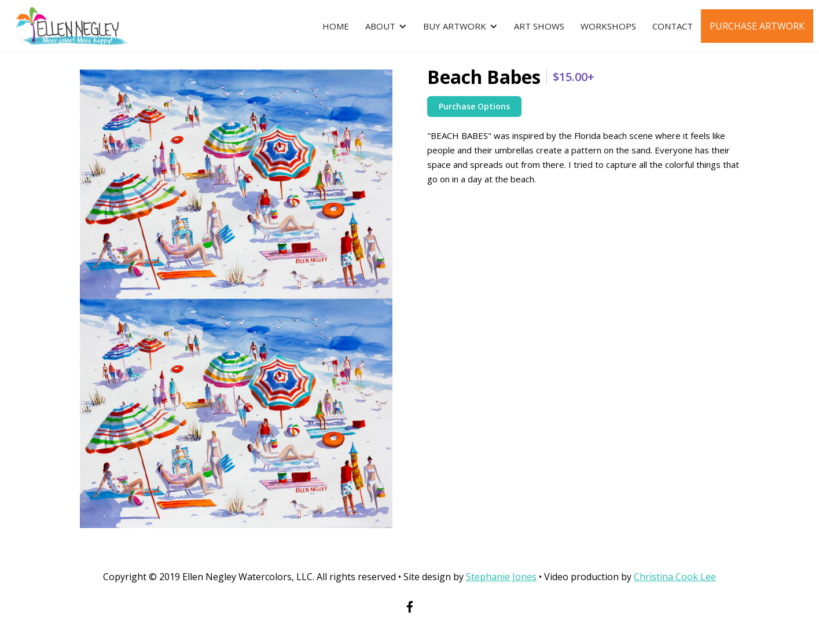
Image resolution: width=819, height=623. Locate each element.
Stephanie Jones (501, 576)
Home (335, 26)
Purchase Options (474, 106)
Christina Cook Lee (675, 576)
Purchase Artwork (757, 26)
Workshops (608, 26)
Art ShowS (539, 26)
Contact (672, 26)
